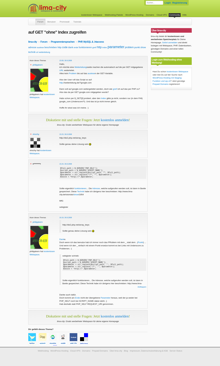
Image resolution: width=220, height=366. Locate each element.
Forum (40, 22)
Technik (80, 194)
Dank (61, 241)
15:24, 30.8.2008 (65, 164)
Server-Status (176, 353)
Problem (73, 73)
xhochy (36, 134)
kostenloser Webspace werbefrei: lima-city (58, 9)
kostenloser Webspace (91, 15)
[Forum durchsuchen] (154, 3)
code (65, 47)
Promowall (64, 22)
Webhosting (43, 353)
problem (129, 47)
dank (70, 47)
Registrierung (179, 2)
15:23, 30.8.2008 (65, 134)
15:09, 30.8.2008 (65, 60)
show (143, 47)
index (104, 47)
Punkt (140, 244)
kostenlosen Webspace (177, 71)
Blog (126, 353)
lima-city (32, 41)
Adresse (96, 191)
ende (76, 47)
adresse (32, 47)
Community (174, 15)
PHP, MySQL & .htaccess (91, 41)
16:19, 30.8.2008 (65, 220)
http (99, 47)
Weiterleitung (81, 67)
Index (103, 98)
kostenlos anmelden (115, 120)
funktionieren (85, 47)
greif (94, 47)
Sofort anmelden (170, 42)
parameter (116, 47)
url (37, 52)
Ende (77, 300)
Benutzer (51, 22)
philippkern (38, 65)
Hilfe (184, 15)
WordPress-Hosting (134, 15)
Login (168, 2)
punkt (137, 47)
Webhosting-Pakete (114, 15)
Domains (150, 15)
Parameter (105, 300)
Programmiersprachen (63, 41)
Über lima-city (116, 353)
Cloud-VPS (162, 15)
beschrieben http (52, 47)
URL (61, 70)
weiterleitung (44, 52)
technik (32, 52)
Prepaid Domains (161, 84)
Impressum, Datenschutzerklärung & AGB (149, 353)
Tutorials (77, 22)
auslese (40, 47)
